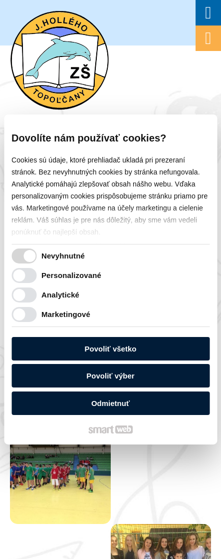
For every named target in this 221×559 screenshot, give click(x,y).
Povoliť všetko (111, 348)
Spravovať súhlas (117, 467)
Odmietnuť (110, 403)
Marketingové (65, 314)
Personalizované (71, 275)
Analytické (60, 294)
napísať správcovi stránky (90, 459)
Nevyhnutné (63, 256)
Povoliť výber (110, 376)
